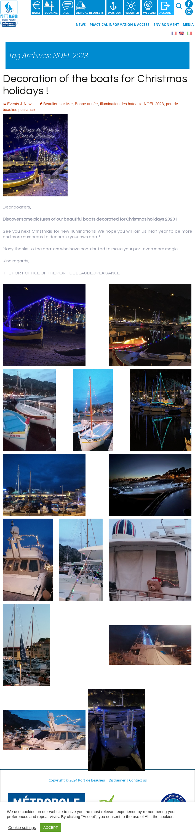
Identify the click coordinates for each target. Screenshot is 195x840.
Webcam (149, 13)
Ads (67, 13)
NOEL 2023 (154, 104)
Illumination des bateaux (120, 104)
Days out (115, 13)
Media (188, 24)
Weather (132, 13)
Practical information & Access (119, 24)
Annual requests (90, 13)
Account (166, 13)
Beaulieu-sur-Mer (58, 104)
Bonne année (86, 104)
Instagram (189, 11)
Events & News (20, 104)
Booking (51, 13)
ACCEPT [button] (50, 827)
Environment (166, 24)
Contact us (138, 780)
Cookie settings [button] (22, 827)
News (81, 24)
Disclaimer (117, 780)
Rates (36, 13)
